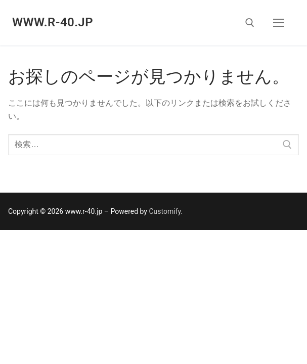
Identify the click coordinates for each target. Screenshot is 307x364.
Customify (165, 211)
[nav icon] (278, 22)
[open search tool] (249, 22)
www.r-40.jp (52, 22)
